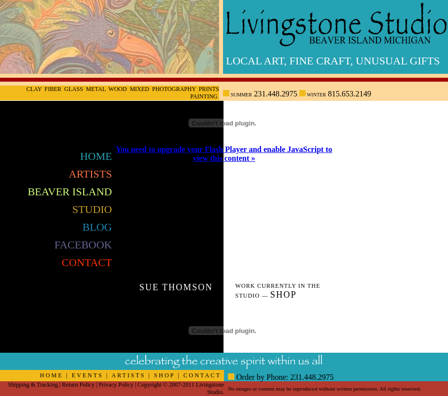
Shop (283, 295)
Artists (90, 174)
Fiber (53, 89)
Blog (97, 227)
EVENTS (87, 375)
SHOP (164, 375)
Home (96, 156)
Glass (73, 89)
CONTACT (203, 375)
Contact (87, 262)
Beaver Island (70, 191)
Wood (117, 89)
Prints (209, 89)
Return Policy (78, 384)
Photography (174, 89)
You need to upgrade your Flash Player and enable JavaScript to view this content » (224, 153)
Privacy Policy (116, 384)
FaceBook (83, 245)
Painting (204, 96)
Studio (92, 209)
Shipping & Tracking (33, 384)
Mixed (139, 89)
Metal (96, 89)
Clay (33, 89)
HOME (51, 375)
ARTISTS (129, 375)
